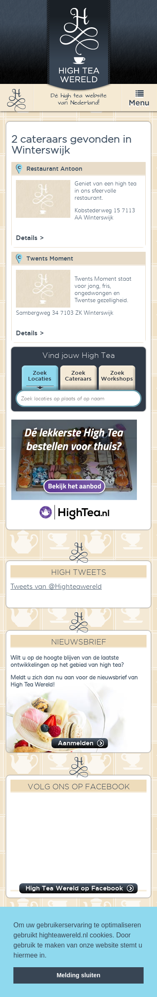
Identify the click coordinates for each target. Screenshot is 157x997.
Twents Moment (49, 258)
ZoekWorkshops (117, 375)
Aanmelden (75, 742)
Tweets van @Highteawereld (56, 586)
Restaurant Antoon (54, 168)
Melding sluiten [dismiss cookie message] (78, 975)
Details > (30, 237)
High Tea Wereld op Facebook (74, 888)
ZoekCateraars (78, 375)
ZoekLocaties (39, 375)
